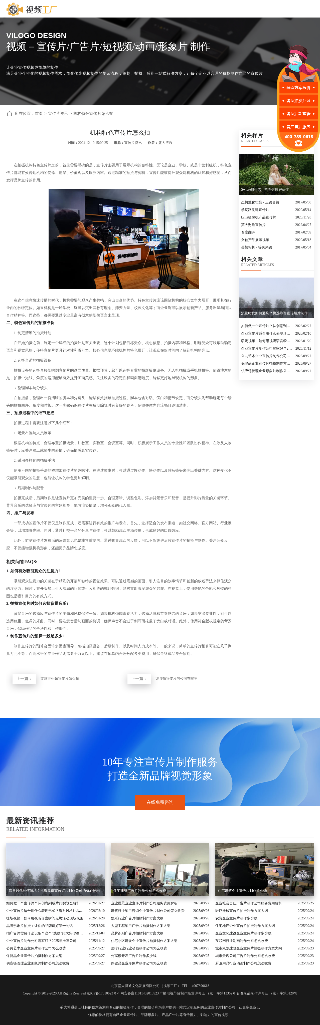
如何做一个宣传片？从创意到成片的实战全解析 (267, 326)
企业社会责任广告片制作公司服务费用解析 (248, 903)
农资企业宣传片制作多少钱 (236, 918)
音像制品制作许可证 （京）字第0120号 (267, 993)
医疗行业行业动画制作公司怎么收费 (139, 948)
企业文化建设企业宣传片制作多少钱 (243, 933)
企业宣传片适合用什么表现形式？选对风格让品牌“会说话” (267, 333)
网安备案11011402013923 (139, 993)
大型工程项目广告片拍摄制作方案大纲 (141, 926)
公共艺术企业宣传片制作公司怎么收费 (267, 356)
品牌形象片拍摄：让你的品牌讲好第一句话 (39, 926)
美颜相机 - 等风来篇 (256, 247)
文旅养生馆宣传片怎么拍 (60, 678)
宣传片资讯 (58, 113)
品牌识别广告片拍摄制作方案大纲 (137, 933)
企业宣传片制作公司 (219, 1007)
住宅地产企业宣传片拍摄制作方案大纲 (245, 926)
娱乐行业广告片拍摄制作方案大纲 (137, 918)
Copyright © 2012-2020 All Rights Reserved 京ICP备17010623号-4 (71, 993)
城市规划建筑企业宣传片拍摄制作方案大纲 (248, 948)
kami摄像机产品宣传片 (258, 217)
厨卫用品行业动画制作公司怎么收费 (243, 963)
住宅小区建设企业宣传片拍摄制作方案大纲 (144, 941)
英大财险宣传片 (253, 225)
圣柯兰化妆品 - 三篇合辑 (260, 202)
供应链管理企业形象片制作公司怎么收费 (267, 371)
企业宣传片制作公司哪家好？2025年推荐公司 (267, 348)
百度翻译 (248, 232)
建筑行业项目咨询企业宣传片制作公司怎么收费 (148, 911)
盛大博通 (67, 1007)
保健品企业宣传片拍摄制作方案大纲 (267, 363)
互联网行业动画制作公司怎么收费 (241, 941)
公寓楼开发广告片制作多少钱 (133, 956)
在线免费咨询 (160, 802)
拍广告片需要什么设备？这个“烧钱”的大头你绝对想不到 (46, 933)
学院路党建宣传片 (255, 210)
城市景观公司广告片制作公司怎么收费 (245, 956)
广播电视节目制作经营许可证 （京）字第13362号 (197, 993)
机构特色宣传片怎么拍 (93, 113)
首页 (39, 113)
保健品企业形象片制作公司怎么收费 (139, 963)
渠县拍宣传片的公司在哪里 (176, 678)
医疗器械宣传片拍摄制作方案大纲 (241, 911)
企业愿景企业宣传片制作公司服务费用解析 (144, 903)
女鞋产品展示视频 (255, 240)
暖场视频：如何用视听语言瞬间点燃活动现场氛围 (267, 341)
